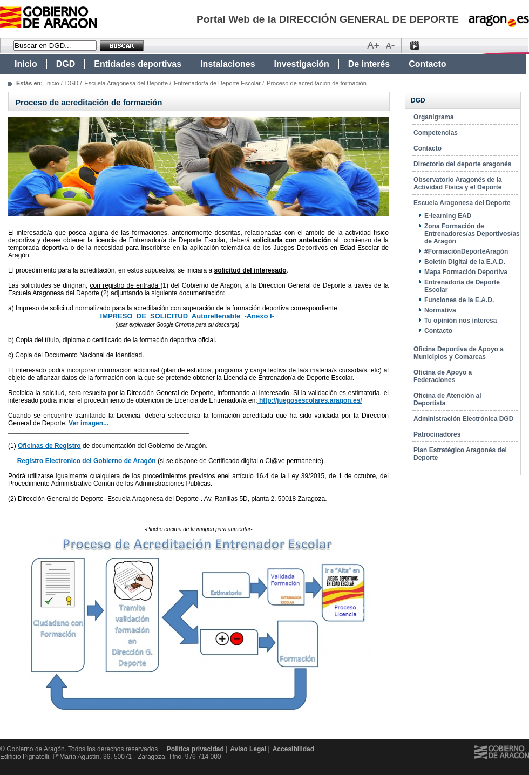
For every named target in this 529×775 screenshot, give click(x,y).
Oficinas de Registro (49, 446)
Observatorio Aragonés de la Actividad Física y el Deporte (457, 183)
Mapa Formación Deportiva (465, 272)
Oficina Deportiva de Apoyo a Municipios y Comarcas (458, 353)
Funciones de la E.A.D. (459, 300)
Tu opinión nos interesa (460, 320)
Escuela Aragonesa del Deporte (126, 83)
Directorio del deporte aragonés (462, 164)
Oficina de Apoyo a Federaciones (442, 376)
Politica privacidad (195, 749)
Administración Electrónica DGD (463, 419)
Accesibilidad (293, 749)
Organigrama (433, 117)
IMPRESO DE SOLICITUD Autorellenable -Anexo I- (187, 316)
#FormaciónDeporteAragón (466, 251)
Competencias (435, 133)
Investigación (301, 64)
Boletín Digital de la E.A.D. (464, 262)
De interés (369, 64)
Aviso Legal (248, 749)
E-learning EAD (447, 216)
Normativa (440, 310)
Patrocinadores (436, 434)
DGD (66, 64)
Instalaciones (227, 64)
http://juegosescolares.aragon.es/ (309, 400)
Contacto (427, 64)
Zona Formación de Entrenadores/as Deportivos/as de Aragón (472, 233)
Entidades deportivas (137, 64)
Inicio (26, 64)
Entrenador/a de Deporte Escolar (217, 83)
